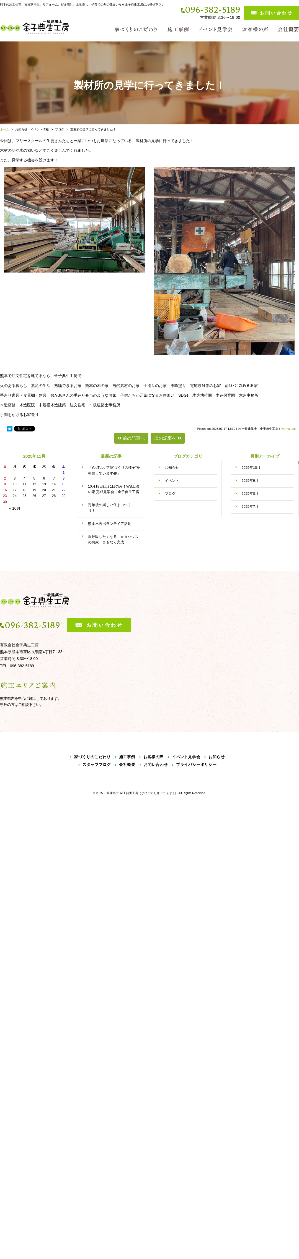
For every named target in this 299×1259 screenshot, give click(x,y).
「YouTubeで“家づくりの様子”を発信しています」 (114, 470)
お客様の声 (153, 757)
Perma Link (288, 428)
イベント (172, 480)
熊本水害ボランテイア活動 (109, 524)
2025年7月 (250, 506)
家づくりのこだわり (92, 757)
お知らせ (172, 467)
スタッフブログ (97, 764)
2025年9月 (250, 480)
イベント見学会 (186, 757)
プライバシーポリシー (196, 764)
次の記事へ (167, 438)
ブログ (170, 493)
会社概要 (127, 764)
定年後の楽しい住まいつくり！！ (109, 507)
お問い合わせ (156, 764)
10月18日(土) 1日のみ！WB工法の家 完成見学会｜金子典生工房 (114, 489)
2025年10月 (251, 467)
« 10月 (14, 508)
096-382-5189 (212, 9)
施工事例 (127, 757)
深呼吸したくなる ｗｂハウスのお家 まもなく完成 (113, 539)
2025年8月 (250, 493)
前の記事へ (131, 438)
